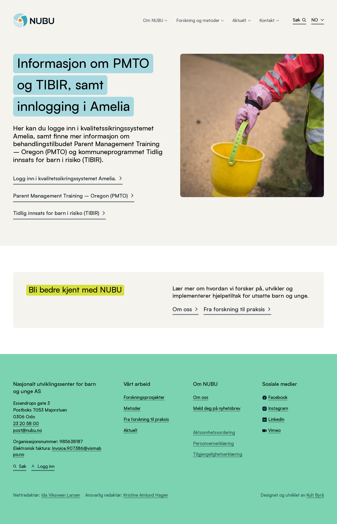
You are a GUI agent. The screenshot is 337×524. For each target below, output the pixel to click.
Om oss (185, 309)
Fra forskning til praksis (237, 309)
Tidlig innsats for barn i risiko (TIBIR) (59, 213)
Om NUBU (155, 20)
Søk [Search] (299, 19)
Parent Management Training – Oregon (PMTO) (73, 195)
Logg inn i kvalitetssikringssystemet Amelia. (68, 178)
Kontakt (269, 20)
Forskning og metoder (200, 20)
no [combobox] (317, 19)
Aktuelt (241, 20)
